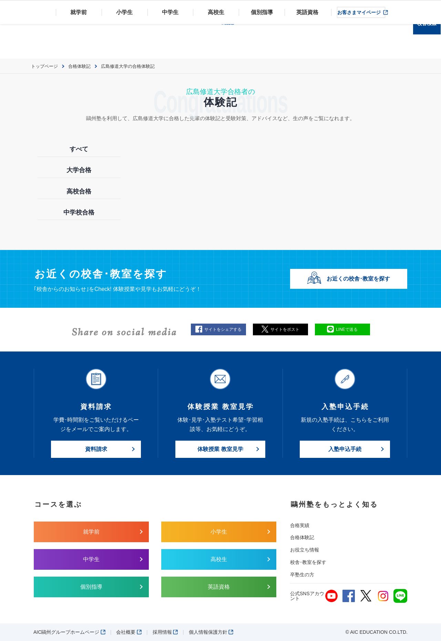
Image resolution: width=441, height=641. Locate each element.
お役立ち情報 (304, 550)
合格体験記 (302, 537)
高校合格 (78, 191)
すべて (79, 149)
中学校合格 (78, 212)
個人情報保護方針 (211, 632)
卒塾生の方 (302, 574)
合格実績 (299, 525)
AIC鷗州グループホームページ (69, 632)
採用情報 (165, 632)
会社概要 (129, 632)
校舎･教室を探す (308, 562)
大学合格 (78, 170)
